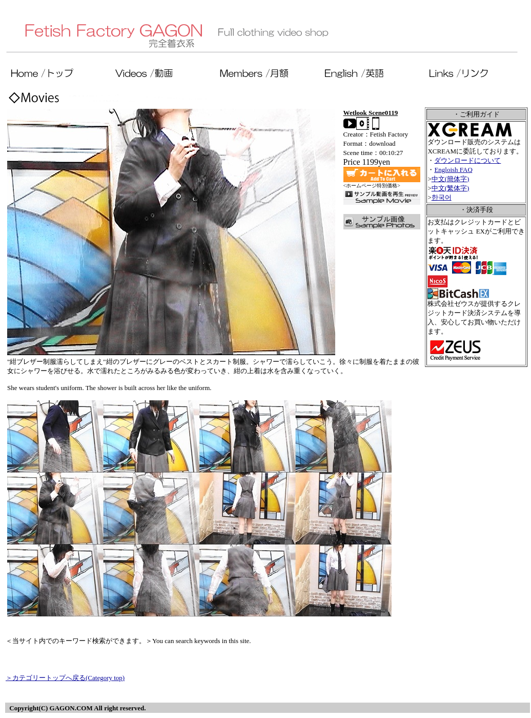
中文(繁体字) (450, 188)
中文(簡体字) (450, 179)
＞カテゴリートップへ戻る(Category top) (65, 678)
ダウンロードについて (467, 160)
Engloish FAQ (453, 169)
